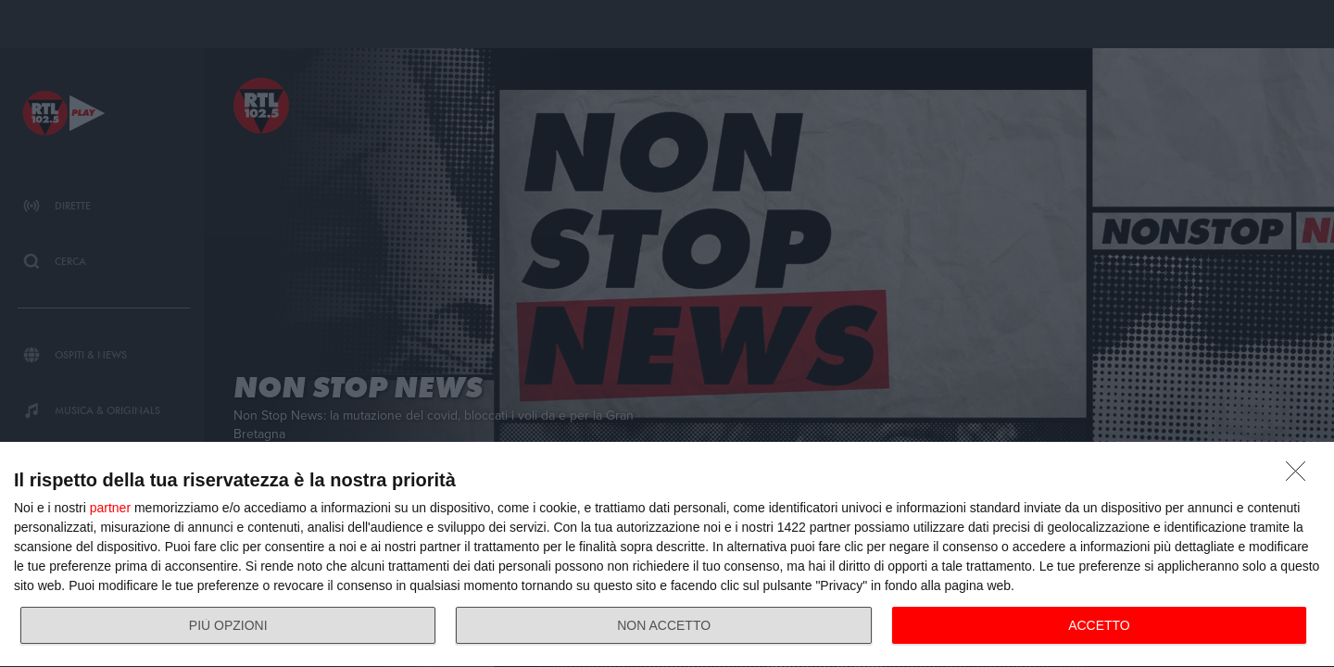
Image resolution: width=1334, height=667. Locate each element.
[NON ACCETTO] (1300, 476)
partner (110, 507)
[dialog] (667, 555)
